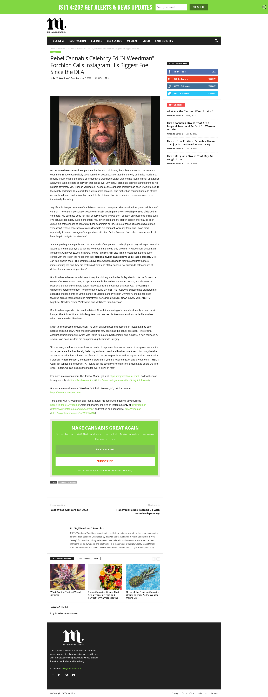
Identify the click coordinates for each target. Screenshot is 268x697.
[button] (216, 41)
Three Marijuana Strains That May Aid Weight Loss (190, 157)
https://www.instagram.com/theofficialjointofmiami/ (122, 380)
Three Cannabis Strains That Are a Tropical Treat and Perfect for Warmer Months (103, 594)
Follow (211, 79)
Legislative (114, 40)
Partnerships (164, 40)
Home (52, 48)
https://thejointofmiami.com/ (124, 376)
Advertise (202, 693)
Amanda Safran (175, 115)
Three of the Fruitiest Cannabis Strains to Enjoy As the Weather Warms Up (142, 594)
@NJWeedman (133, 409)
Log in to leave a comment (64, 613)
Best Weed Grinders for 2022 (69, 509)
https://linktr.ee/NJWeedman (65, 404)
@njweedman (138, 404)
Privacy (175, 693)
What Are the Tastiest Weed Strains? (65, 593)
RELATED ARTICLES (62, 558)
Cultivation (77, 40)
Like (214, 71)
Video (146, 40)
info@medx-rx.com (71, 668)
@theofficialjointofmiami (82, 380)
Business (58, 40)
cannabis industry (67, 482)
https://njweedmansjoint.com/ (65, 392)
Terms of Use (188, 693)
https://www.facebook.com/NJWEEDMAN (73, 413)
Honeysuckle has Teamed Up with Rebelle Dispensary (138, 511)
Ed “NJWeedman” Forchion (66, 78)
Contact (214, 693)
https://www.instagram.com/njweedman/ (72, 409)
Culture (96, 40)
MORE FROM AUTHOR (87, 558)
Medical (132, 40)
